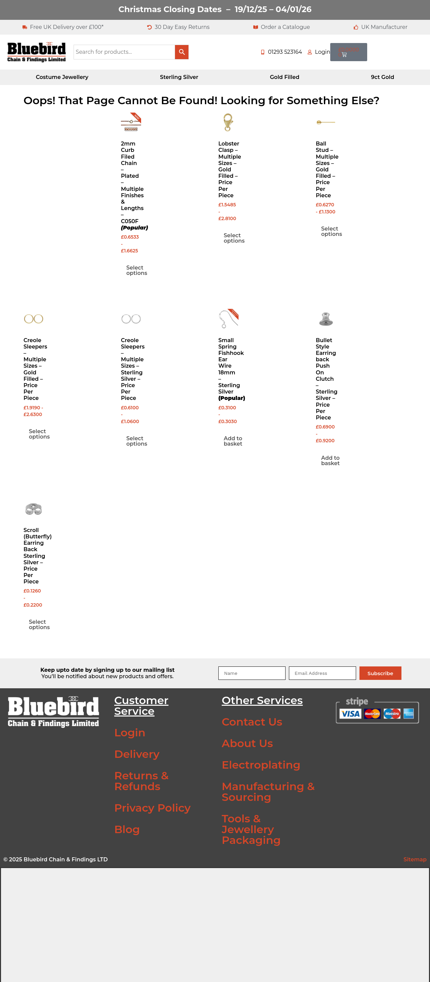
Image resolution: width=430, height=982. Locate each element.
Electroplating (261, 764)
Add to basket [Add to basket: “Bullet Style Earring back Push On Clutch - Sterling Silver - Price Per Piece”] (330, 460)
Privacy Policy (152, 807)
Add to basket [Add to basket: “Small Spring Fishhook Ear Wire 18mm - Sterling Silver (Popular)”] (233, 441)
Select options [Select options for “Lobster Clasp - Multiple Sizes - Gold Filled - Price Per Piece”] (234, 238)
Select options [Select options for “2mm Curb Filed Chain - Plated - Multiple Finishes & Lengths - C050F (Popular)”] (136, 270)
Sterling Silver (179, 77)
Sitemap (415, 859)
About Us (247, 743)
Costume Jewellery (62, 77)
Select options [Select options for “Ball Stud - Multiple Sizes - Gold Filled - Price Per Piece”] (331, 231)
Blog (127, 829)
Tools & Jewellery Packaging (251, 829)
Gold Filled (284, 77)
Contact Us (252, 721)
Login (129, 732)
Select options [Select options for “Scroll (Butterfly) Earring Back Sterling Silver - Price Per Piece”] (39, 624)
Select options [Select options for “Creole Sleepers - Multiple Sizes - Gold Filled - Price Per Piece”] (39, 434)
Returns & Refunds (141, 781)
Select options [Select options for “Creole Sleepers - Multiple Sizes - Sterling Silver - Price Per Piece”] (136, 441)
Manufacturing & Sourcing (268, 792)
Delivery (137, 754)
